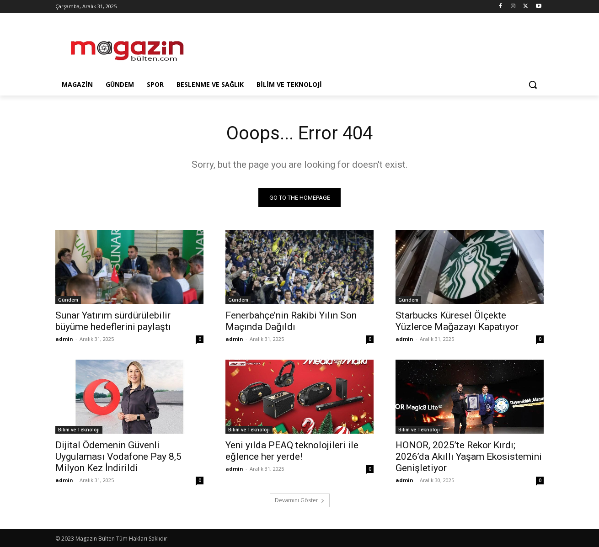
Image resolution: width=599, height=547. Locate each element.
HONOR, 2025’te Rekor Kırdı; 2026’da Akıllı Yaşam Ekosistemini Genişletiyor (469, 456)
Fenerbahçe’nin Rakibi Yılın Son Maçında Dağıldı (291, 321)
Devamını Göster (300, 500)
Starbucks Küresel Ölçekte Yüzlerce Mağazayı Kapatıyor (457, 321)
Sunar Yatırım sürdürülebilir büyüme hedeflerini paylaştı (113, 321)
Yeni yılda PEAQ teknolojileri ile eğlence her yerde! (291, 451)
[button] (533, 85)
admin (64, 338)
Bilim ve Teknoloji (79, 429)
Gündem (68, 300)
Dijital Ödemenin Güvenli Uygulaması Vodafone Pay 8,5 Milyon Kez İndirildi (118, 456)
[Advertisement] (368, 46)
